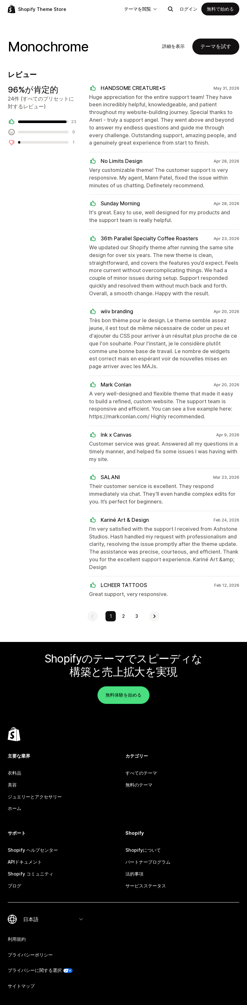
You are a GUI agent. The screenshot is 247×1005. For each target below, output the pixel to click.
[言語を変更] (53, 919)
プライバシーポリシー (30, 954)
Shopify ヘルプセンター (33, 850)
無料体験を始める (123, 695)
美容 (12, 784)
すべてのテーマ (141, 773)
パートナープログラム (147, 862)
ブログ (14, 885)
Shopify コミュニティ (30, 873)
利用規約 (17, 939)
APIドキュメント (25, 862)
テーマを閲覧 (141, 9)
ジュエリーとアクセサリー (35, 796)
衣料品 (14, 773)
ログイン (188, 9)
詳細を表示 (173, 46)
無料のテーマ (138, 784)
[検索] (170, 9)
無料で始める (220, 9)
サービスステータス (145, 885)
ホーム (14, 808)
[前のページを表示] (92, 616)
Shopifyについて (143, 850)
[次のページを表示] (154, 616)
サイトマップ (21, 986)
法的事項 (134, 873)
